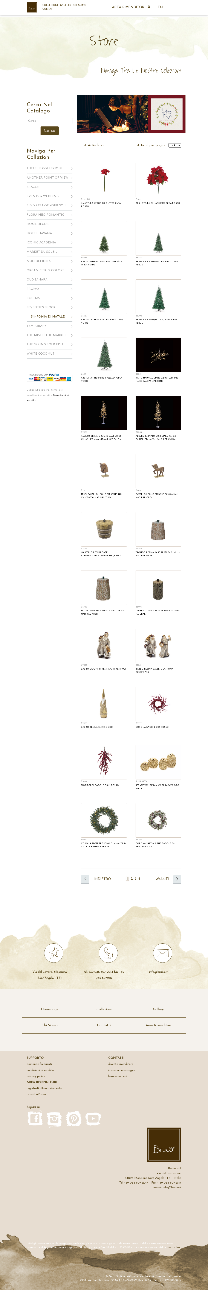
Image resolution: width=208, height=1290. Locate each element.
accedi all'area (36, 1094)
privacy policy (36, 1076)
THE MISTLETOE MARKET (46, 335)
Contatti (48, 9)
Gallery (65, 5)
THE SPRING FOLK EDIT (45, 344)
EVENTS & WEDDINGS (43, 196)
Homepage (49, 1009)
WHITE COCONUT (40, 353)
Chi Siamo (79, 5)
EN (160, 7)
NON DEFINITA (39, 261)
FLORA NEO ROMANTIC (45, 215)
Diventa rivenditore (120, 1064)
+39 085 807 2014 (136, 1182)
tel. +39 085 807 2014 (98, 972)
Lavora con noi (117, 1076)
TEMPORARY (36, 326)
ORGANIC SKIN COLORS (45, 270)
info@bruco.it (158, 972)
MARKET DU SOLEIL (42, 252)
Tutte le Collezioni (44, 168)
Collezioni (50, 5)
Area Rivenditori (131, 7)
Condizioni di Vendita (40, 1070)
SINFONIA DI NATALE (48, 316)
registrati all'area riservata (44, 1088)
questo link (173, 1247)
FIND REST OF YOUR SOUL (47, 205)
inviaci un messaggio (121, 1070)
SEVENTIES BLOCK (41, 307)
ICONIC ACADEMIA (41, 242)
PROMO (33, 289)
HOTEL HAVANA (39, 233)
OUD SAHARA (37, 279)
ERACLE (33, 187)
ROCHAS (33, 298)
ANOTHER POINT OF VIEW (47, 177)
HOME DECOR (38, 224)
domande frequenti (39, 1064)
